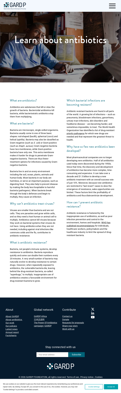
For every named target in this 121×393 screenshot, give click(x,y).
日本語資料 (39, 319)
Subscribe (76, 354)
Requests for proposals (73, 322)
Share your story (70, 326)
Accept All (111, 387)
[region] (60, 386)
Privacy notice (87, 377)
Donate (65, 319)
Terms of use (73, 377)
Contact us (67, 316)
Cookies (98, 377)
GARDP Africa (40, 316)
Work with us (68, 329)
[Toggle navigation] (112, 6)
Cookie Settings (94, 387)
